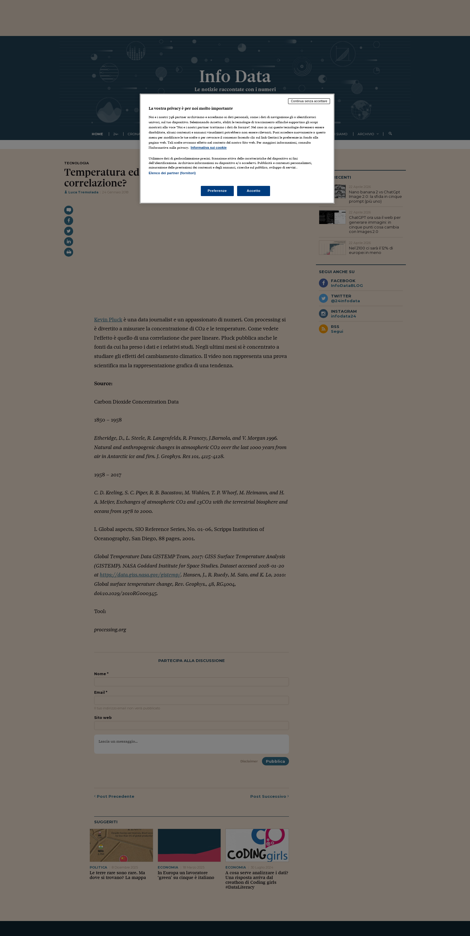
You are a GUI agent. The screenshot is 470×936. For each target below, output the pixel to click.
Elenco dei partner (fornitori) (172, 173)
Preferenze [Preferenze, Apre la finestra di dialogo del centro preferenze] (217, 190)
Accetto (253, 190)
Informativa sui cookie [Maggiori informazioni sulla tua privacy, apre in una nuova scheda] (209, 147)
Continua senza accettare (309, 101)
